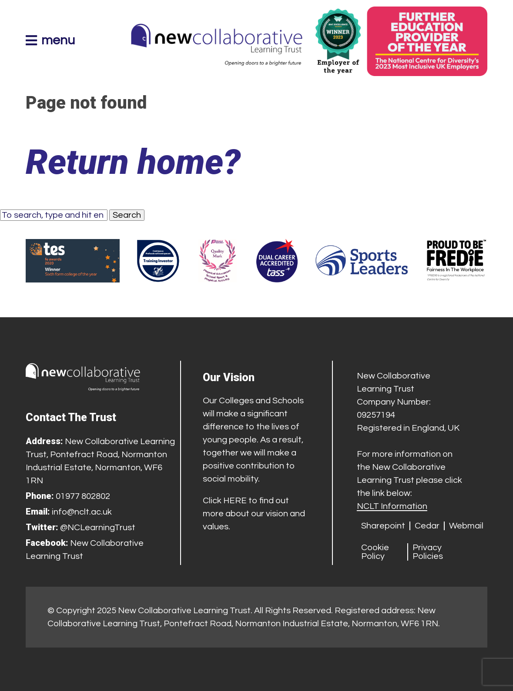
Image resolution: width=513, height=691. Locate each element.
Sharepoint (383, 526)
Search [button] (127, 215)
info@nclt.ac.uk (82, 512)
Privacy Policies (427, 552)
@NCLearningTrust (97, 527)
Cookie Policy (375, 552)
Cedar (427, 526)
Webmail (466, 526)
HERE (235, 500)
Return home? (133, 162)
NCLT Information (392, 506)
